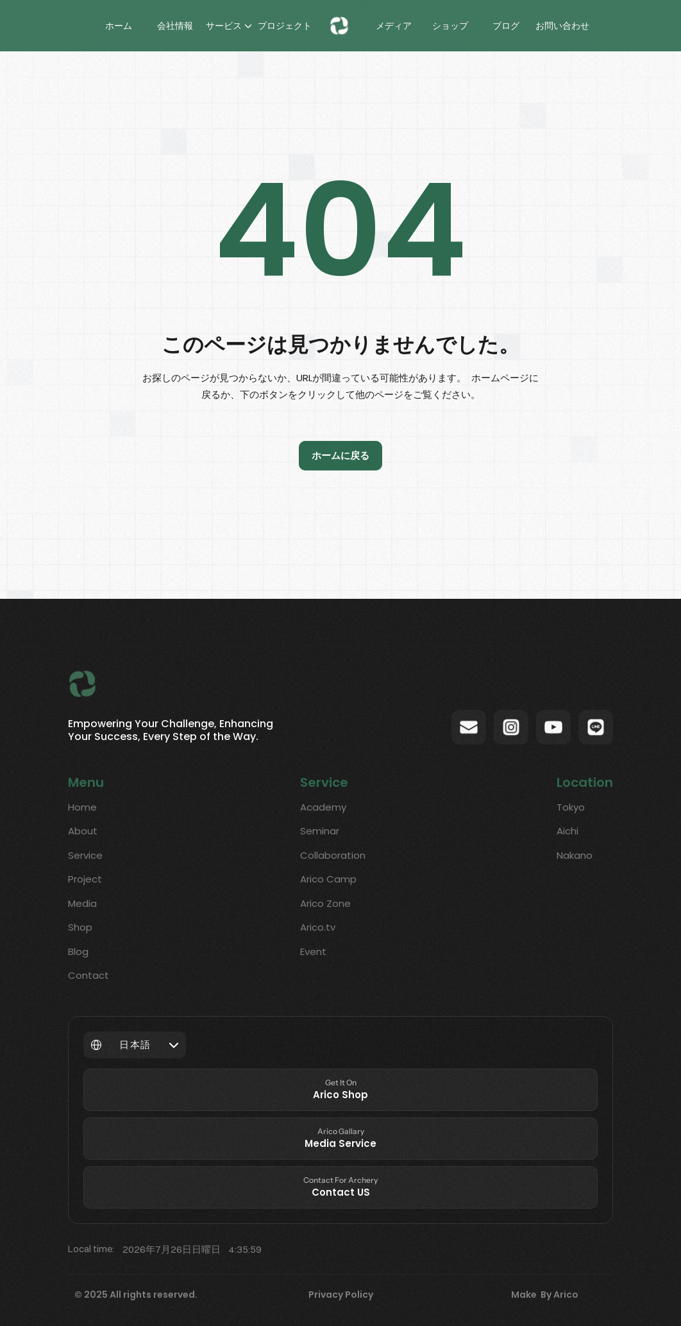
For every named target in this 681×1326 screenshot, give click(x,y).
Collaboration (333, 855)
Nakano (575, 855)
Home (82, 807)
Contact (88, 975)
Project (85, 879)
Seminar (319, 831)
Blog (78, 951)
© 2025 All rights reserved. (136, 1294)
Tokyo (571, 807)
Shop (80, 927)
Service (85, 855)
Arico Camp (328, 879)
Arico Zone (325, 903)
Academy (323, 807)
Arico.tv (317, 927)
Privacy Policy (340, 1294)
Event (313, 951)
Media (82, 903)
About (82, 831)
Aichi (567, 831)
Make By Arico (544, 1294)
